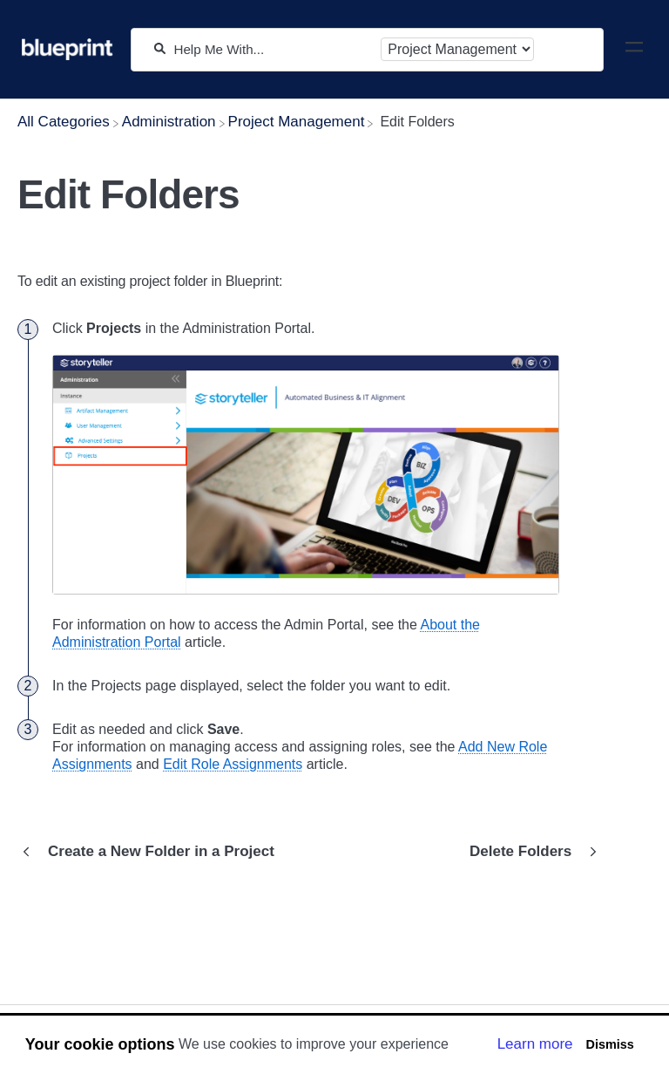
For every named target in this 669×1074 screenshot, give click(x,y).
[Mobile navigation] (634, 49)
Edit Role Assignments (232, 764)
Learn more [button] (535, 1044)
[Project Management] (296, 121)
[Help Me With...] (273, 49)
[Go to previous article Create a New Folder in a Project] (152, 851)
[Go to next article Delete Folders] (529, 851)
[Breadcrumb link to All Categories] (63, 121)
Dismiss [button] (609, 1044)
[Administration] (169, 121)
